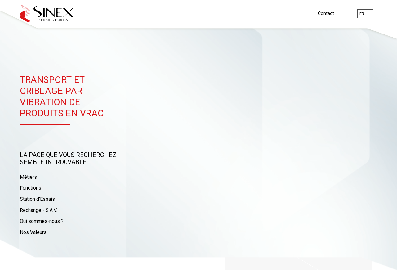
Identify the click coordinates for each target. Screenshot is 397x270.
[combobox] (365, 13)
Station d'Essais (37, 199)
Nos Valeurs (33, 232)
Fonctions (30, 188)
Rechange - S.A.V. (38, 210)
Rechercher (345, 13)
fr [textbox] (361, 13)
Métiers (28, 177)
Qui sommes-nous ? (42, 221)
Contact (326, 13)
